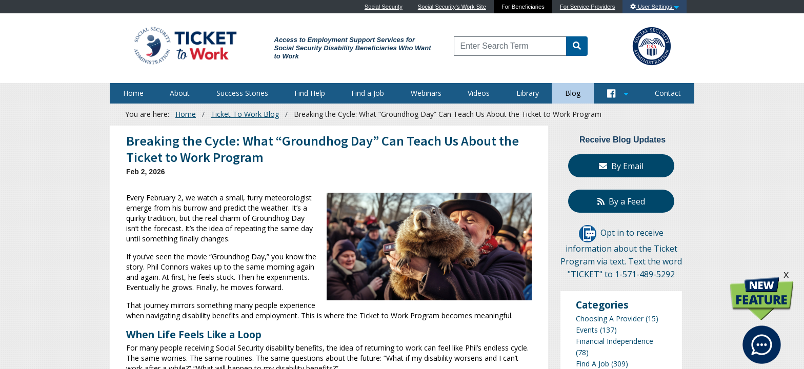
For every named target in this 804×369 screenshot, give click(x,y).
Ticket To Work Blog (245, 114)
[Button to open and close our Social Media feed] (618, 93)
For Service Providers (587, 7)
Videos (479, 93)
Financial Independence (614, 341)
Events (587, 330)
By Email (621, 166)
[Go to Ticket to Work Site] (185, 45)
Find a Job (367, 93)
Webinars (426, 93)
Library (527, 93)
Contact (668, 93)
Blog (572, 93)
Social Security (384, 7)
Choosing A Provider (610, 318)
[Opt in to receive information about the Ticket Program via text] (587, 233)
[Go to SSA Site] (652, 45)
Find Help (309, 93)
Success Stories (242, 93)
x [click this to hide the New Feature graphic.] (786, 274)
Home (133, 93)
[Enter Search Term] (510, 46)
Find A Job (592, 363)
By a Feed (621, 201)
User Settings (654, 7)
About (180, 93)
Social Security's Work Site (452, 7)
